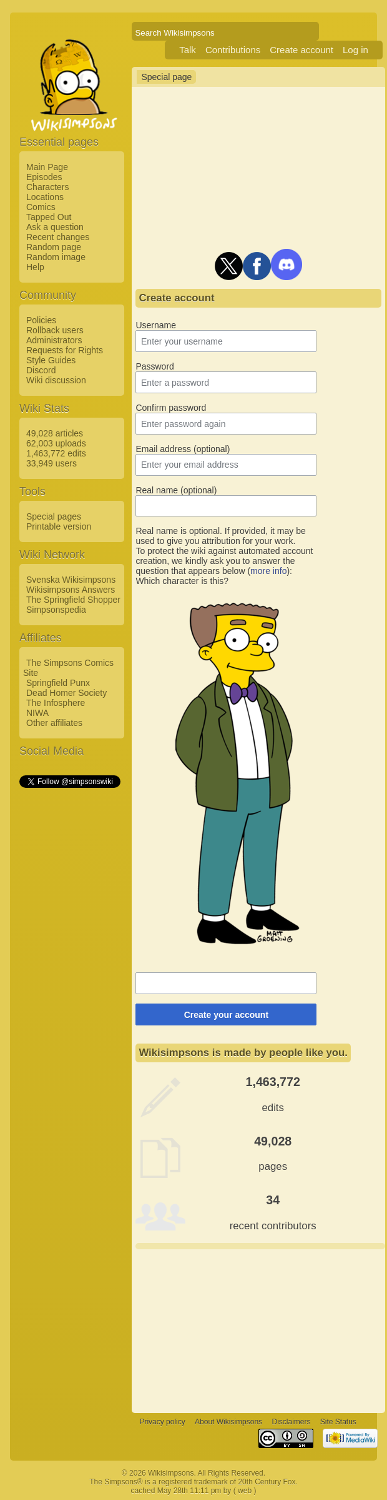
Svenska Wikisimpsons (70, 580)
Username (155, 325)
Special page (166, 77)
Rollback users (55, 330)
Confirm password (170, 408)
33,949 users (51, 463)
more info (268, 571)
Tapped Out (48, 217)
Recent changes (57, 237)
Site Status (338, 1421)
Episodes (44, 177)
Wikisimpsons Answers (70, 590)
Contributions (232, 49)
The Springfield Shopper (73, 600)
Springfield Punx (58, 683)
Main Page (47, 167)
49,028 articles (54, 433)
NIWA (37, 713)
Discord (41, 370)
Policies (41, 320)
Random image (56, 257)
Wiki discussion (56, 380)
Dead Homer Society (66, 693)
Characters (47, 187)
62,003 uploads (56, 443)
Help (35, 267)
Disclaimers (291, 1421)
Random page (53, 247)
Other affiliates (54, 723)
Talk (187, 49)
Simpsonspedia (56, 610)
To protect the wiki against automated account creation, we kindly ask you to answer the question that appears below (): (224, 561)
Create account (301, 49)
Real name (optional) (176, 490)
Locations (45, 197)
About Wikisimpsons (228, 1421)
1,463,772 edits (56, 453)
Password (154, 366)
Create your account (226, 1015)
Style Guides (51, 360)
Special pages (53, 516)
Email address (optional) (182, 449)
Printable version (58, 526)
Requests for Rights (64, 350)
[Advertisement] (69, 977)
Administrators (54, 340)
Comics (41, 207)
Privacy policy (162, 1421)
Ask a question (55, 227)
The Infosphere (55, 703)
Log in (355, 49)
